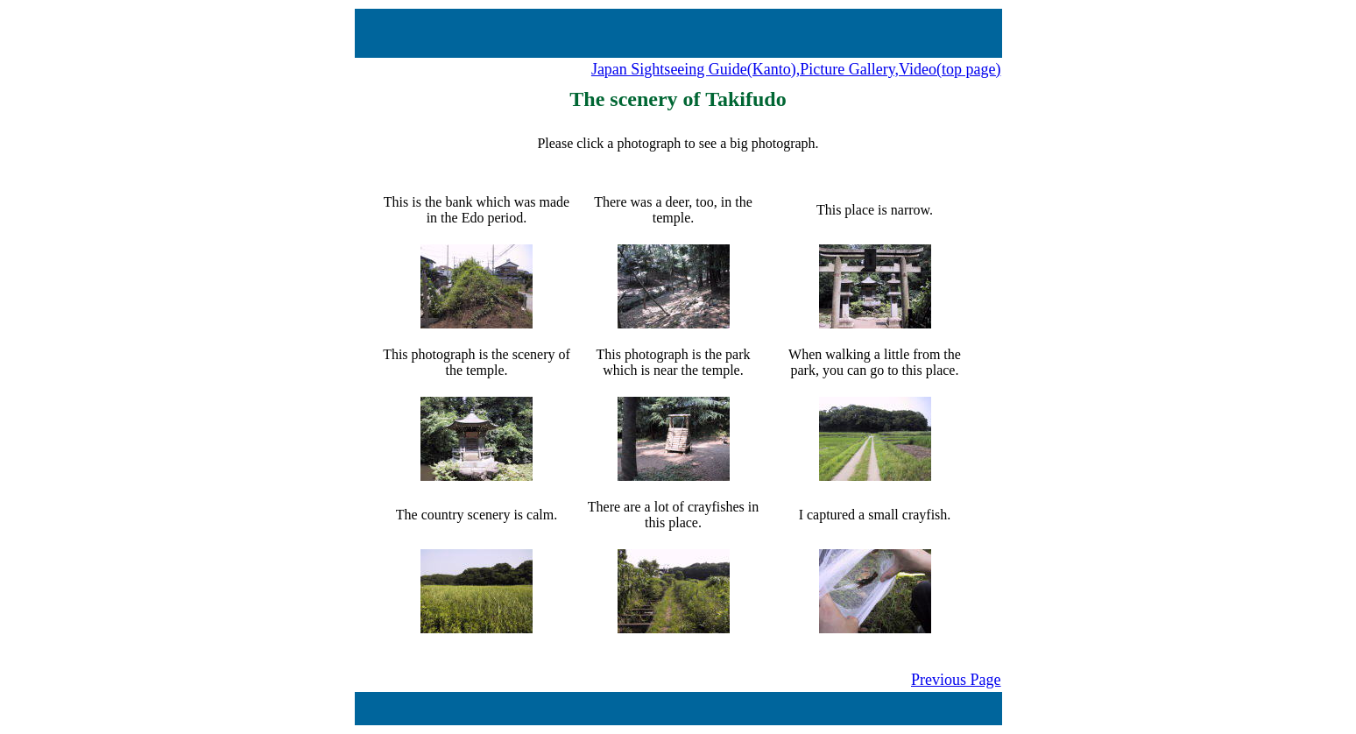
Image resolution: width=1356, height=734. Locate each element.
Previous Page (956, 679)
